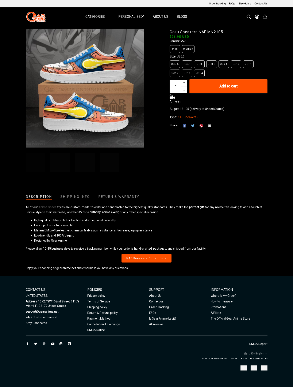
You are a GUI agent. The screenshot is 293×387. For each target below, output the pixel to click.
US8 (199, 64)
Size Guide (245, 3)
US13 (187, 73)
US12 (174, 73)
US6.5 (181, 56)
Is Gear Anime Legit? (162, 318)
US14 (199, 73)
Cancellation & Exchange (103, 324)
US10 (236, 64)
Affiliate (216, 313)
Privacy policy (96, 295)
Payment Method (99, 318)
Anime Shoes (47, 207)
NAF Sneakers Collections (146, 258)
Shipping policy (97, 307)
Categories (97, 17)
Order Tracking (159, 307)
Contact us (156, 301)
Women (188, 48)
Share (174, 125)
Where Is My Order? (223, 295)
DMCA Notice (96, 330)
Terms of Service (98, 301)
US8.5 (212, 64)
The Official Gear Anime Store (230, 318)
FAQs (232, 3)
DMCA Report (258, 344)
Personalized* (131, 17)
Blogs (182, 17)
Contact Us (260, 3)
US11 (248, 64)
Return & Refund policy (102, 313)
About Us (160, 17)
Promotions (218, 307)
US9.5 (224, 64)
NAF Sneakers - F (189, 117)
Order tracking (217, 3)
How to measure (222, 301)
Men (183, 41)
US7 (187, 64)
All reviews (156, 324)
